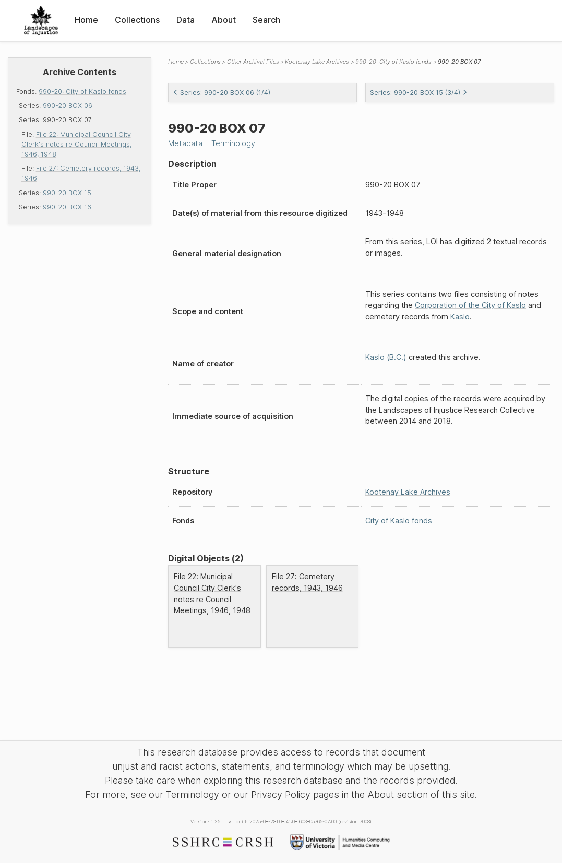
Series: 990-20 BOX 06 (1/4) (221, 93)
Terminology (233, 143)
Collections (137, 20)
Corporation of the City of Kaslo (470, 305)
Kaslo (460, 316)
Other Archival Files (253, 61)
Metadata (185, 143)
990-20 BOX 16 (67, 207)
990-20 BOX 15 (67, 193)
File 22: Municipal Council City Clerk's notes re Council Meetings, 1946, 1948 (76, 144)
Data (185, 20)
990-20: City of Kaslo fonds (82, 91)
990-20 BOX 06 (67, 106)
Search (266, 20)
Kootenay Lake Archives (317, 61)
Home (86, 20)
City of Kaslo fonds (398, 520)
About (223, 20)
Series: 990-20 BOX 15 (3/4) (419, 93)
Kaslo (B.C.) (385, 357)
